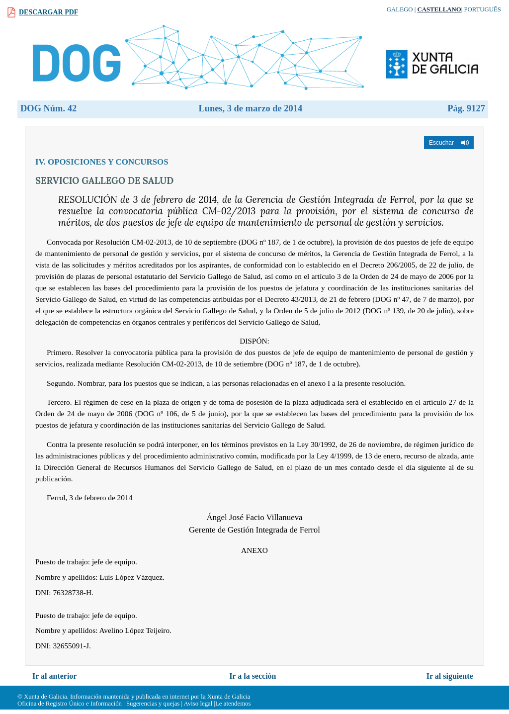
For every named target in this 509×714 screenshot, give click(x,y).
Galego (400, 9)
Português (482, 9)
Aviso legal (198, 703)
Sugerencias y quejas (152, 703)
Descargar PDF (48, 12)
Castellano (439, 9)
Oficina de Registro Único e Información (69, 703)
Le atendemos (233, 703)
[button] (449, 142)
